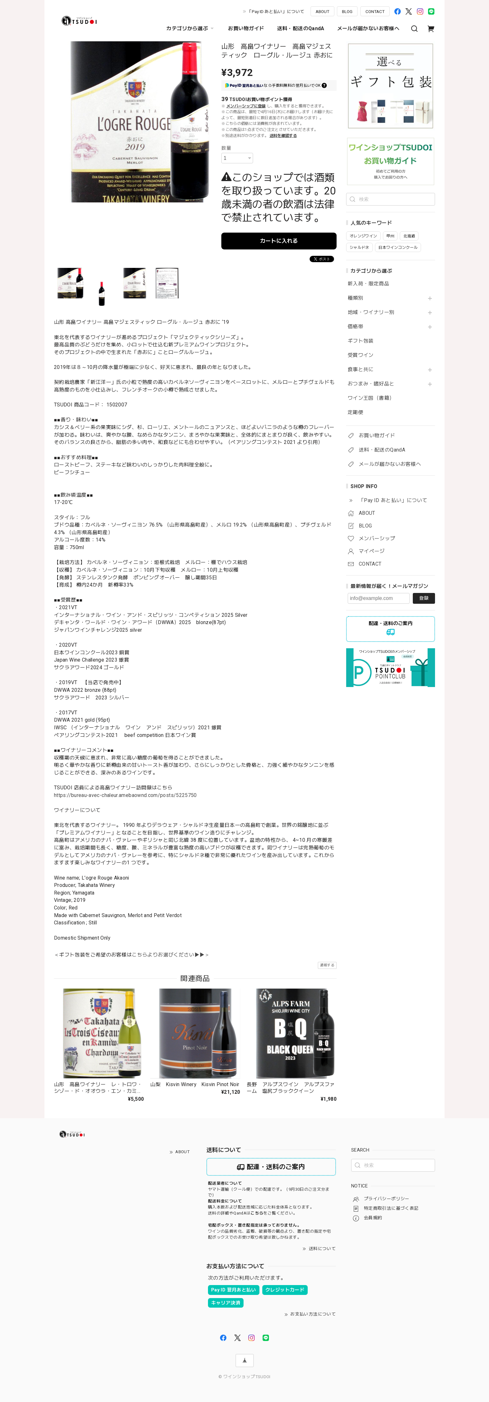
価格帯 (355, 327)
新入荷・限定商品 (368, 284)
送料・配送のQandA (301, 28)
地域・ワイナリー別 (371, 312)
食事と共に (361, 369)
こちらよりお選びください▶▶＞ (171, 955)
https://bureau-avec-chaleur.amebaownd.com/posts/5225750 (125, 795)
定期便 (355, 412)
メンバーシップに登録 (246, 106)
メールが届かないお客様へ (368, 28)
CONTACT (375, 11)
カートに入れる (279, 241)
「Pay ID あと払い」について (276, 11)
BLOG (347, 11)
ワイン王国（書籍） (371, 398)
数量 (226, 148)
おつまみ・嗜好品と (371, 384)
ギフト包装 (361, 341)
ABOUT (322, 11)
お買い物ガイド (246, 28)
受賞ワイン (361, 355)
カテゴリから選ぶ (190, 28)
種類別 (355, 298)
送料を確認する (283, 135)
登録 (424, 598)
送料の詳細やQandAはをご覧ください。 (252, 1213)
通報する (327, 965)
